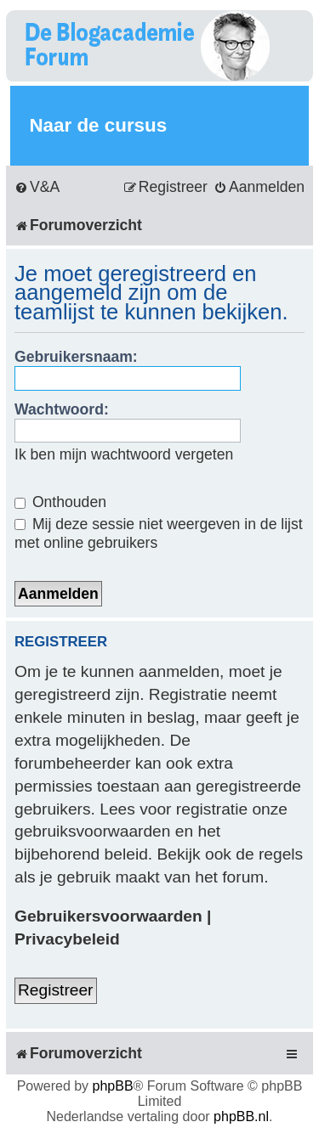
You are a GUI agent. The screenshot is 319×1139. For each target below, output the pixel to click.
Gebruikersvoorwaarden (108, 916)
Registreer (56, 990)
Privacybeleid (67, 939)
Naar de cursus (98, 125)
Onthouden (60, 501)
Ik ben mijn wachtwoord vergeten (123, 454)
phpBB (113, 1086)
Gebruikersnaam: (76, 356)
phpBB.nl (241, 1116)
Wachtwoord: (61, 409)
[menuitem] (37, 187)
